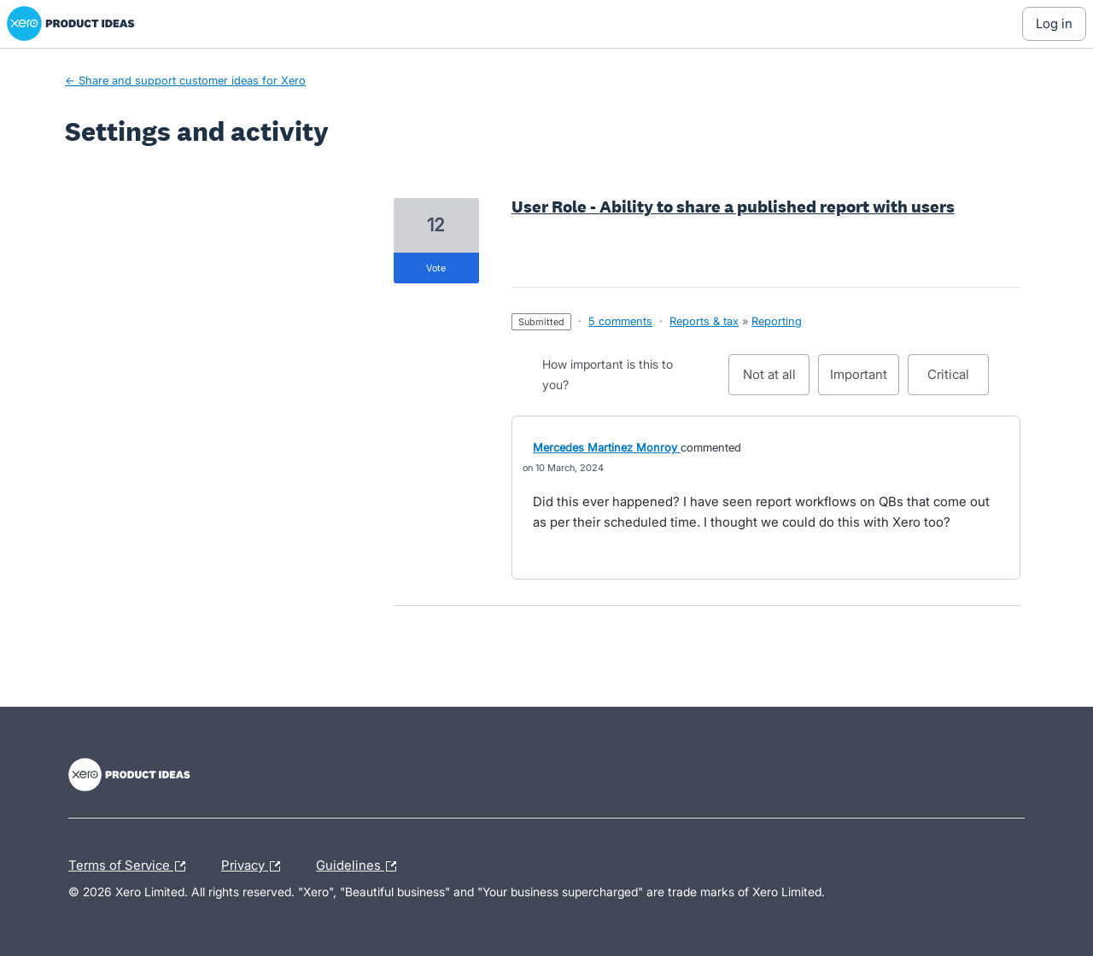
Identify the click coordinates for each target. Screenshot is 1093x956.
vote (436, 268)
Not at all (776, 380)
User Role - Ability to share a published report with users (733, 206)
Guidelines (360, 866)
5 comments (620, 321)
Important (864, 380)
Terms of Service (131, 866)
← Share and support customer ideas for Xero (185, 80)
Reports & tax (704, 321)
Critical (958, 380)
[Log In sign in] (1054, 24)
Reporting (776, 321)
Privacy (255, 866)
